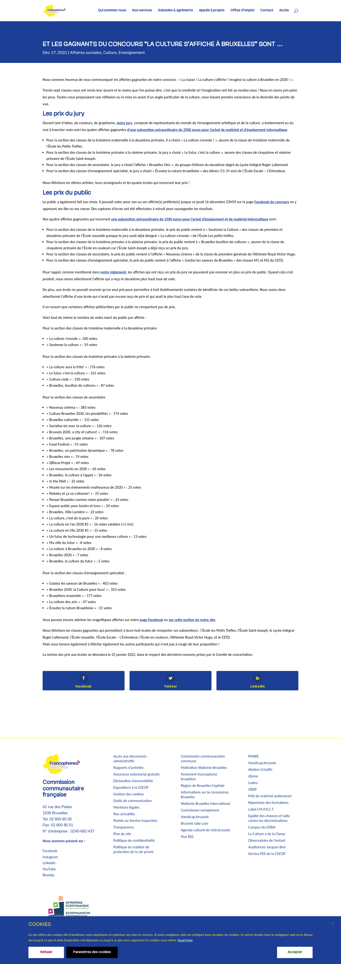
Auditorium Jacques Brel (266, 847)
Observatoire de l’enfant (266, 840)
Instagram (50, 857)
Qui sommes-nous (112, 10)
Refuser (46, 952)
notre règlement (113, 272)
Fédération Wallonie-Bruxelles (204, 767)
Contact (266, 10)
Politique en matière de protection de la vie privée (133, 849)
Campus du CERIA (261, 827)
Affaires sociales (85, 53)
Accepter (295, 952)
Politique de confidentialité (134, 840)
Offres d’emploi (242, 10)
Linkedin (49, 863)
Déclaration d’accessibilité (133, 781)
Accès (284, 10)
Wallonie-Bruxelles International (205, 803)
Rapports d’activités (128, 767)
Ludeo (253, 782)
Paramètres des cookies (92, 952)
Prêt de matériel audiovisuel (269, 796)
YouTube (49, 869)
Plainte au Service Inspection (135, 820)
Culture (110, 53)
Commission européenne (200, 810)
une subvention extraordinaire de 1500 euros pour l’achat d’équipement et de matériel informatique (189, 219)
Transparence (123, 827)
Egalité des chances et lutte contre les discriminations (269, 818)
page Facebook (151, 620)
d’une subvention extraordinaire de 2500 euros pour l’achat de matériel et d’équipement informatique (207, 129)
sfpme (253, 776)
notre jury (124, 123)
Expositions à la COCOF (131, 787)
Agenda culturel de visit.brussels (205, 830)
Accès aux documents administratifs (130, 758)
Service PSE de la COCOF (267, 853)
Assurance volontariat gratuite (136, 774)
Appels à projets (211, 10)
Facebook (50, 851)
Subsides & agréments (175, 10)
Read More (185, 940)
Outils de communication (132, 800)
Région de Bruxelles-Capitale (202, 785)
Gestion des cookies (128, 794)
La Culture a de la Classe (266, 834)
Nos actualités (124, 814)
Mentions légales (126, 807)
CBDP (252, 789)
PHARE (253, 756)
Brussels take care (194, 823)
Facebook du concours (271, 202)
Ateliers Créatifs (260, 769)
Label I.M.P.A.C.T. (261, 809)
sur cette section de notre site (192, 620)
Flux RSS (187, 836)
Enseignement (132, 53)
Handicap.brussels (195, 817)
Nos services (142, 10)
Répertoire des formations (268, 802)
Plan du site (122, 834)
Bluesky (48, 875)
